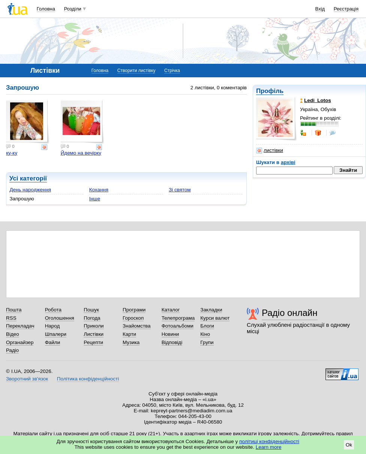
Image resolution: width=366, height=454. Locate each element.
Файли (52, 342)
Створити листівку (136, 70)
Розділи (72, 9)
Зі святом (180, 189)
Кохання (98, 189)
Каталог (171, 310)
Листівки (94, 334)
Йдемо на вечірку (81, 153)
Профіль (270, 91)
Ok (349, 445)
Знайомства (137, 326)
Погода (92, 318)
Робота (53, 310)
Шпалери (55, 334)
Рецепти (93, 342)
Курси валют (215, 318)
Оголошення (59, 318)
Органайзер (19, 342)
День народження (30, 189)
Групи (206, 342)
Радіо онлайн (290, 313)
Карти (129, 334)
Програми (134, 310)
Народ (52, 326)
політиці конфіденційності (269, 441)
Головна (46, 9)
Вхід (320, 9)
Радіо (12, 350)
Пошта (13, 310)
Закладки (211, 310)
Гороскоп (133, 318)
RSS (11, 318)
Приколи (94, 326)
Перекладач (20, 326)
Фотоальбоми (178, 326)
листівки (269, 150)
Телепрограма (178, 318)
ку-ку (11, 153)
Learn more (269, 447)
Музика (131, 342)
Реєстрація (346, 9)
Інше (94, 198)
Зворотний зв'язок (27, 379)
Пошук (91, 310)
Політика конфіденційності (88, 379)
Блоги (207, 326)
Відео (12, 334)
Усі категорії (28, 178)
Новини (170, 334)
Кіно (205, 334)
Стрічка (172, 70)
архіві (288, 162)
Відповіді (172, 342)
